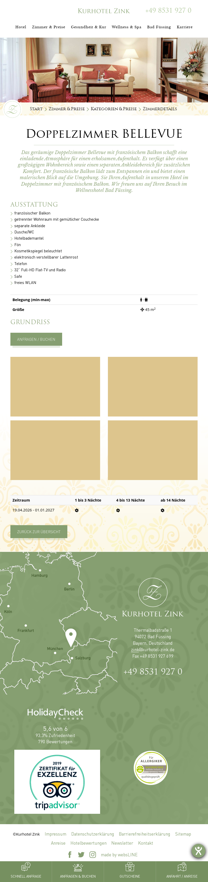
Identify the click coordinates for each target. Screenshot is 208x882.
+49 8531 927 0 (153, 672)
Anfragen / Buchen (36, 339)
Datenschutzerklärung (92, 834)
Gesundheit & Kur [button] (88, 27)
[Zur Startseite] (104, 10)
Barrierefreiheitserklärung (144, 834)
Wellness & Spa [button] (126, 27)
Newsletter (122, 843)
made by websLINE (119, 854)
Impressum (55, 834)
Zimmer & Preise (67, 108)
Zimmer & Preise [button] (48, 27)
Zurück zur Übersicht (39, 531)
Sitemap (183, 834)
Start (36, 108)
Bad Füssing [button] (159, 27)
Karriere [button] (185, 27)
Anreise (58, 843)
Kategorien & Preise (114, 108)
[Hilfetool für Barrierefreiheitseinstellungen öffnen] (198, 851)
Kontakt (145, 843)
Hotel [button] (20, 27)
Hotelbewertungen (88, 843)
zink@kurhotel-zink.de (152, 649)
